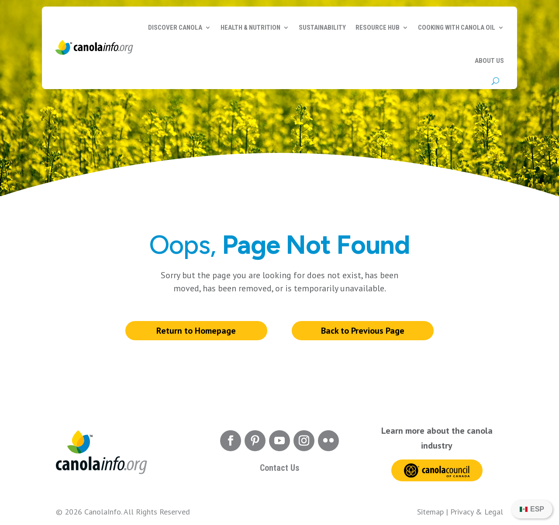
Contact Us (279, 468)
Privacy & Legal (476, 512)
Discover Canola (175, 27)
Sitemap (430, 512)
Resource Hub (377, 27)
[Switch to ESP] (532, 509)
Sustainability (322, 27)
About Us (489, 61)
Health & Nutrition (250, 27)
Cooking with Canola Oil (456, 27)
